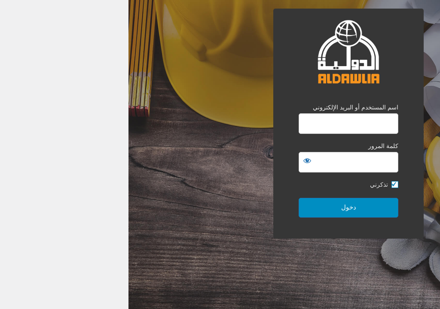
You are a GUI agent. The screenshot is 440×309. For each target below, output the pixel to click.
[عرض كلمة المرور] (178, 160)
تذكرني (250, 184)
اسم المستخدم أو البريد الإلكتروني (227, 107)
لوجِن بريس (379, 299)
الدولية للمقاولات (220, 52)
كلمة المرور (255, 145)
